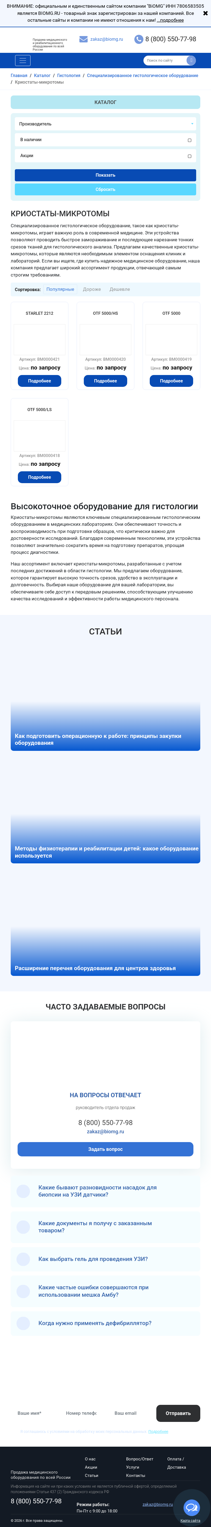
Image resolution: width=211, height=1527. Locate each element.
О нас (90, 1459)
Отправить (178, 1413)
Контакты (135, 1475)
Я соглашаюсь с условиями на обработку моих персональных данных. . (94, 1431)
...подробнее (170, 20)
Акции (91, 1467)
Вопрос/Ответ (139, 1459)
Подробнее (158, 1431)
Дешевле (120, 289)
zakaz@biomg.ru (106, 39)
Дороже (92, 289)
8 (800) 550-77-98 (170, 39)
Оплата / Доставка (176, 1463)
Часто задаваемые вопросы (106, 1006)
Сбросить (105, 189)
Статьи (105, 631)
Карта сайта (190, 1520)
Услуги (132, 1467)
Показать (105, 175)
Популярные (60, 289)
